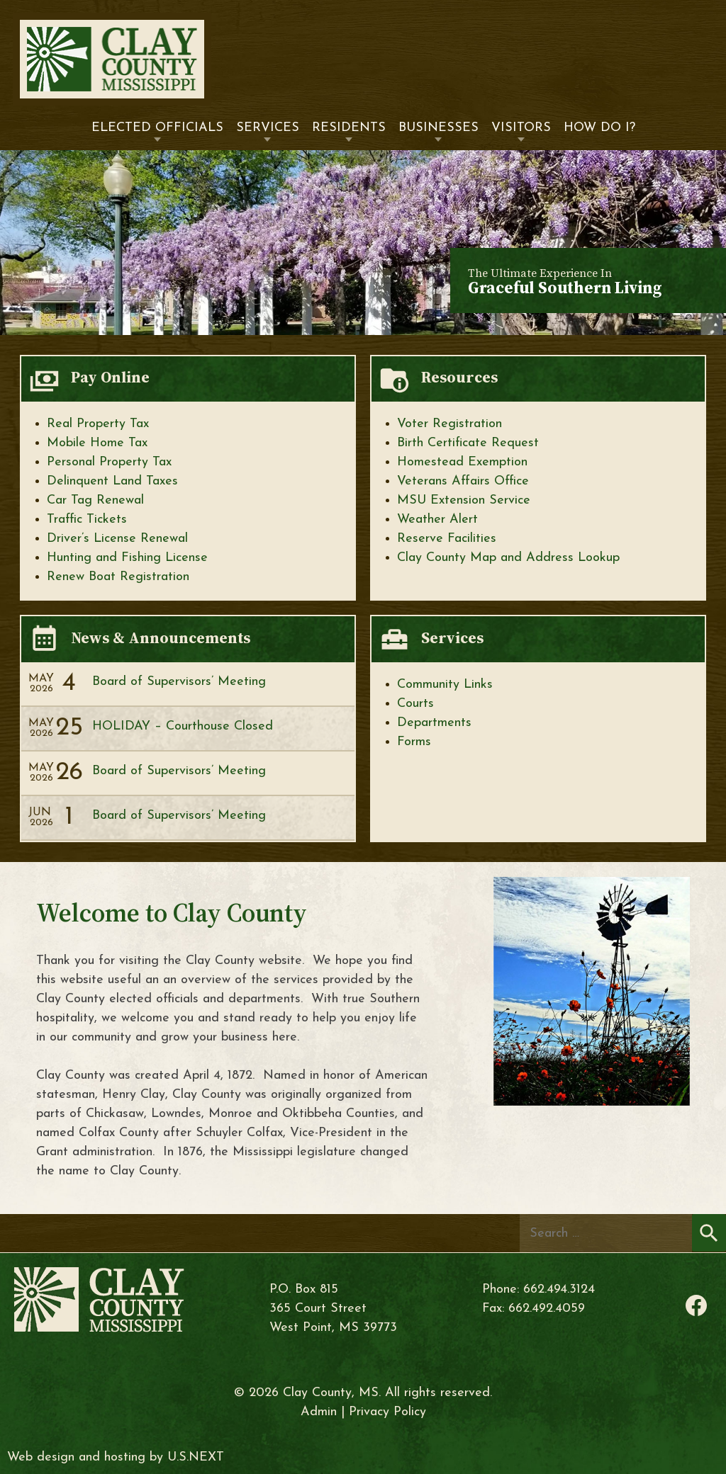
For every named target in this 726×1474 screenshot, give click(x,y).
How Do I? (599, 128)
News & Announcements (160, 638)
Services (267, 128)
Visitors (521, 128)
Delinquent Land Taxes (112, 481)
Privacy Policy (387, 1412)
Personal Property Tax (109, 462)
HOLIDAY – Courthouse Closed (182, 726)
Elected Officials (157, 128)
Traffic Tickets (87, 519)
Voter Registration (449, 424)
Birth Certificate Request (468, 443)
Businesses (438, 128)
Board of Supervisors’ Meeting (179, 681)
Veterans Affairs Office (463, 481)
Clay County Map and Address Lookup (508, 558)
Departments (434, 723)
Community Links (445, 684)
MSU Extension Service (463, 500)
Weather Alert (437, 519)
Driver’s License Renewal (117, 538)
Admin (319, 1412)
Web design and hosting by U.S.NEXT (115, 1457)
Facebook (696, 1305)
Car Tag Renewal (95, 500)
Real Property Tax (98, 424)
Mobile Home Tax (97, 443)
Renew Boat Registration (118, 577)
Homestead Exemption (462, 462)
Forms (414, 742)
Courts (415, 703)
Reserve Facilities (446, 538)
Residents (349, 128)
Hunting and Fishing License (127, 558)
